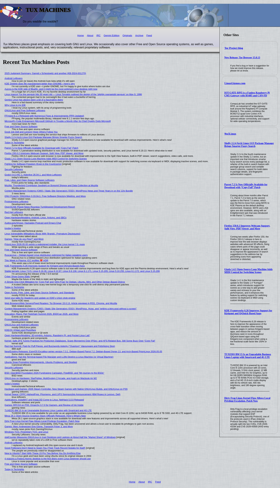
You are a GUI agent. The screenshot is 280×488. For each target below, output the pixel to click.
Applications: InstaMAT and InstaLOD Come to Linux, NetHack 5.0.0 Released (44, 399)
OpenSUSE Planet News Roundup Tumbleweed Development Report (40, 207)
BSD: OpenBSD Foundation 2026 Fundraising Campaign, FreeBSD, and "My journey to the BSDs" (54, 373)
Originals (127, 35)
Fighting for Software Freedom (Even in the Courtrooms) (33, 164)
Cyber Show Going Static (17, 276)
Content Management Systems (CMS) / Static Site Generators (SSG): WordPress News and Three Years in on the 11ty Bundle (69, 190)
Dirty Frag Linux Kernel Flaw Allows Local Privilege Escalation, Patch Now (247, 399)
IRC (98, 35)
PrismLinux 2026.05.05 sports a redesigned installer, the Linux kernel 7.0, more (45, 244)
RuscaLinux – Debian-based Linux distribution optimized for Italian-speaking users (46, 255)
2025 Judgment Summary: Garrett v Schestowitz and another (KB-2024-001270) (45, 73)
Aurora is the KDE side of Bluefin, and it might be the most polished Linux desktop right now (51, 89)
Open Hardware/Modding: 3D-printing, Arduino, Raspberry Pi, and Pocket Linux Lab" (47, 335)
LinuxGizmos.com (234, 83)
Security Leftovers (14, 169)
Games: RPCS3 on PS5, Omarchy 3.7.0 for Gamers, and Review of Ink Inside (44, 405)
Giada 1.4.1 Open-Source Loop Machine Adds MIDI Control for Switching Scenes (248, 271)
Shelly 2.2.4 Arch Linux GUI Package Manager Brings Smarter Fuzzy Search (249, 144)
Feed (149, 35)
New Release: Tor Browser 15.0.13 (242, 57)
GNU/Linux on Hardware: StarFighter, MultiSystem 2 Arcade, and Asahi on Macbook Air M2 (51, 378)
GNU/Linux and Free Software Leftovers (25, 110)
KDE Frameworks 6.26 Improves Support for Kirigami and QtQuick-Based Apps (248, 312)
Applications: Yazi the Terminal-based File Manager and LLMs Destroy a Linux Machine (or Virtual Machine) (59, 357)
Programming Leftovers (16, 201)
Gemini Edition (111, 35)
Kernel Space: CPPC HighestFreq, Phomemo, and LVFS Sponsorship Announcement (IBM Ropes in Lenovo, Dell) (62, 394)
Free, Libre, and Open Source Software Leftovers (30, 180)
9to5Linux (230, 133)
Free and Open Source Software (21, 126)
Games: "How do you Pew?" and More (24, 239)
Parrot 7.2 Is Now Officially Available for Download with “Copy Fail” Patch (245, 186)
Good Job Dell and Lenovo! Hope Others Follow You (31, 132)
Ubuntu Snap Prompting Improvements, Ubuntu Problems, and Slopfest (41, 362)
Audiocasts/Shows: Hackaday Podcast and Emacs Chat (33, 223)
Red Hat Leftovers (14, 212)
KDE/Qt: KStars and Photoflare (20, 330)
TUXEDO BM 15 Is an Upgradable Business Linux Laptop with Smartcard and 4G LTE (247, 356)
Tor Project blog (233, 48)
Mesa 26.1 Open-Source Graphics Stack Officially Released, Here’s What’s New (45, 415)
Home (80, 35)
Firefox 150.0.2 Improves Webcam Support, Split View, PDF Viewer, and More (247, 227)
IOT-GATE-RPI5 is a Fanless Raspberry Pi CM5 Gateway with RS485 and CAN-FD (247, 94)
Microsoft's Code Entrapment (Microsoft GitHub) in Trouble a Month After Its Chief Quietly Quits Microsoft (58, 121)
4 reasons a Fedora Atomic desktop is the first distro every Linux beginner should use (48, 458)
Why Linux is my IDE (15, 105)
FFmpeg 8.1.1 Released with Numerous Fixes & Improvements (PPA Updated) (44, 115)
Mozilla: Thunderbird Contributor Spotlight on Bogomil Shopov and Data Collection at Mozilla (51, 185)
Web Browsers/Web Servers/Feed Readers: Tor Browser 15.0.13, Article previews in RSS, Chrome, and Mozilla (61, 303)
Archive (139, 35)
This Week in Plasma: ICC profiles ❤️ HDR (26, 260)
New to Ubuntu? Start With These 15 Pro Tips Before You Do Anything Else (43, 453)
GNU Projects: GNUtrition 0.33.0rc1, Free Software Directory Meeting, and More (45, 196)
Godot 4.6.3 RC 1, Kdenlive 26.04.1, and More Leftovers (33, 174)
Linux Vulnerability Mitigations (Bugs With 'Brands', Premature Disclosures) (42, 233)
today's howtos (12, 383)
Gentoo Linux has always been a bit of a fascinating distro (34, 99)
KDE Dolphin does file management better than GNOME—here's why (40, 83)
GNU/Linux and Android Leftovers (22, 324)
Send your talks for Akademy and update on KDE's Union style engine (40, 298)
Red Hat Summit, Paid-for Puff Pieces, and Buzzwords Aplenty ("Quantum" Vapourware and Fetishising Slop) (60, 346)
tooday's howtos (13, 228)
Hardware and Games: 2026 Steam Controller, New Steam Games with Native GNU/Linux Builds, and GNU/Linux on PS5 (66, 389)
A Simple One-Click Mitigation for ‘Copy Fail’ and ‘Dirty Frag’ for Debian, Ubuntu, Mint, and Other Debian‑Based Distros (65, 282)
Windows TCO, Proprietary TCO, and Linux (26, 432)
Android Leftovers (13, 78)
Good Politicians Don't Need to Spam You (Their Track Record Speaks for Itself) (45, 448)
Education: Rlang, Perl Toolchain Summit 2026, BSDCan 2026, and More (42, 314)
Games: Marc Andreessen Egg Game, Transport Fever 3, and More (39, 426)
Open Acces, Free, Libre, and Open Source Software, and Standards (39, 292)
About (90, 35)
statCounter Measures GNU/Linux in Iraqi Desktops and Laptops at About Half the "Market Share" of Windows (60, 437)
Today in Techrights (14, 142)
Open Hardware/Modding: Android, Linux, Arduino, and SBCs (35, 217)
